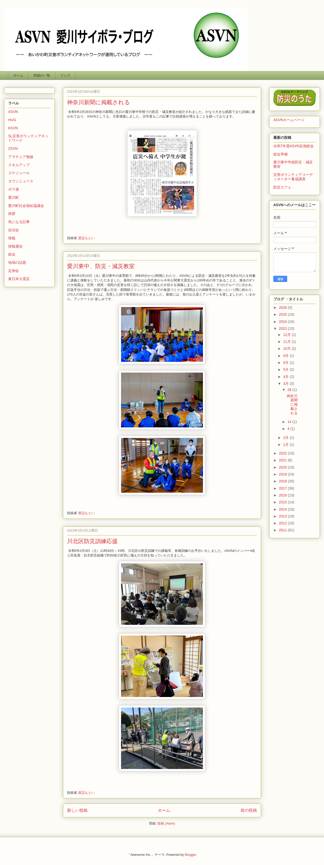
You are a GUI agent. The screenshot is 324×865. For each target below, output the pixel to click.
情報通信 (15, 246)
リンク (65, 75)
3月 (286, 384)
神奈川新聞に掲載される (98, 102)
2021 (283, 460)
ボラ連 (13, 189)
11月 (287, 342)
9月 (286, 356)
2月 (286, 438)
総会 (11, 254)
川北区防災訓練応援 (92, 541)
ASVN (13, 112)
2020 (283, 467)
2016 (283, 495)
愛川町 (13, 197)
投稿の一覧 (42, 75)
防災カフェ (282, 187)
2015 (283, 502)
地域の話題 (17, 262)
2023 (283, 328)
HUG (12, 120)
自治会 (13, 230)
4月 (286, 377)
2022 (283, 453)
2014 (283, 509)
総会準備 (280, 154)
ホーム (18, 75)
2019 (283, 474)
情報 (11, 238)
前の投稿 (249, 810)
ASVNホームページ (289, 120)
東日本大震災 (19, 279)
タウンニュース (20, 181)
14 (289, 422)
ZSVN (13, 148)
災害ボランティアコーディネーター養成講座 (293, 177)
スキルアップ (19, 165)
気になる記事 (19, 222)
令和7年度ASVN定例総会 (293, 146)
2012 (283, 523)
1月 (286, 444)
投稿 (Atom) (166, 823)
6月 (286, 363)
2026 (283, 307)
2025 (283, 314)
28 (289, 390)
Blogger (190, 855)
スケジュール (19, 173)
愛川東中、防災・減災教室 (101, 266)
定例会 (13, 271)
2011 (283, 530)
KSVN (13, 128)
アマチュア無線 (20, 157)
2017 (283, 488)
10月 (287, 348)
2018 (283, 481)
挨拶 (11, 214)
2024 (283, 322)
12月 (287, 335)
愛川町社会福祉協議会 (26, 206)
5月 (286, 369)
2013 (283, 516)
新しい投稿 (77, 810)
